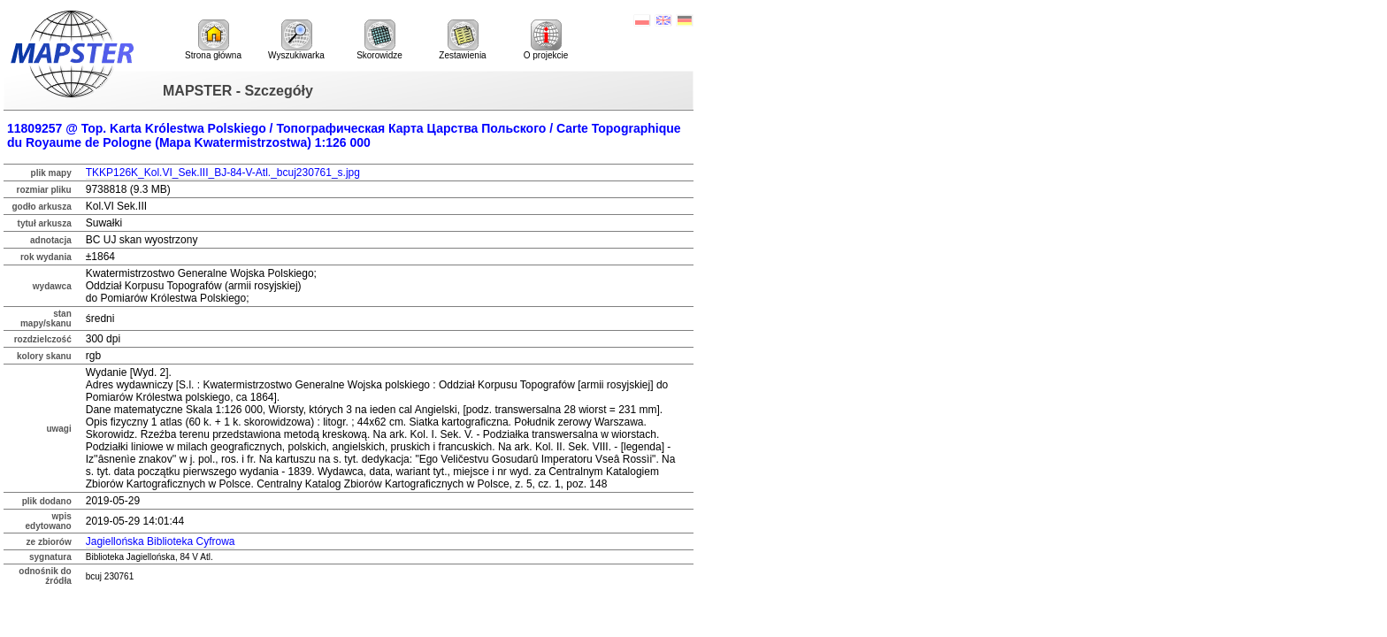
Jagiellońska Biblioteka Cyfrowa (160, 541)
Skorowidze (379, 39)
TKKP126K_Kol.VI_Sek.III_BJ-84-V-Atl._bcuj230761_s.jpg (223, 172)
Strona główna (213, 39)
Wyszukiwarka (296, 39)
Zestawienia (462, 39)
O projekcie (546, 39)
